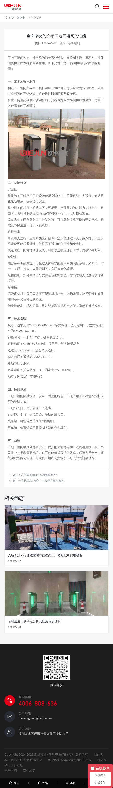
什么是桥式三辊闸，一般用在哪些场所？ (42, 480)
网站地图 (29, 770)
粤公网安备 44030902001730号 (70, 760)
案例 (70, 783)
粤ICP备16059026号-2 (26, 760)
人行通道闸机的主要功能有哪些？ (38, 475)
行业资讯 (36, 17)
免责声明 (10, 770)
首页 (11, 17)
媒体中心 (22, 17)
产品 (42, 783)
